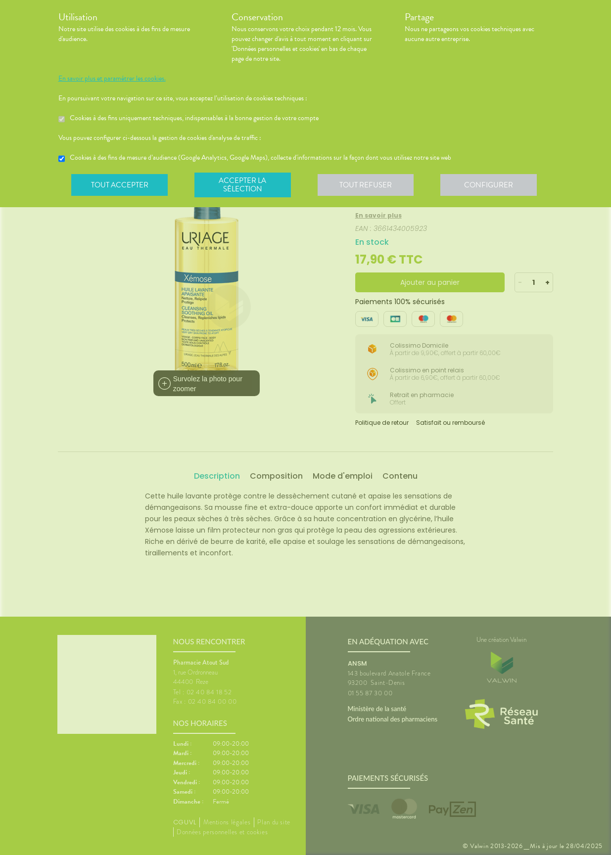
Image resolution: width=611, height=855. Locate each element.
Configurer (491, 185)
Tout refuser (367, 185)
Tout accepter (120, 185)
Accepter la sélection (243, 185)
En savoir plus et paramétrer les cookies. (112, 79)
